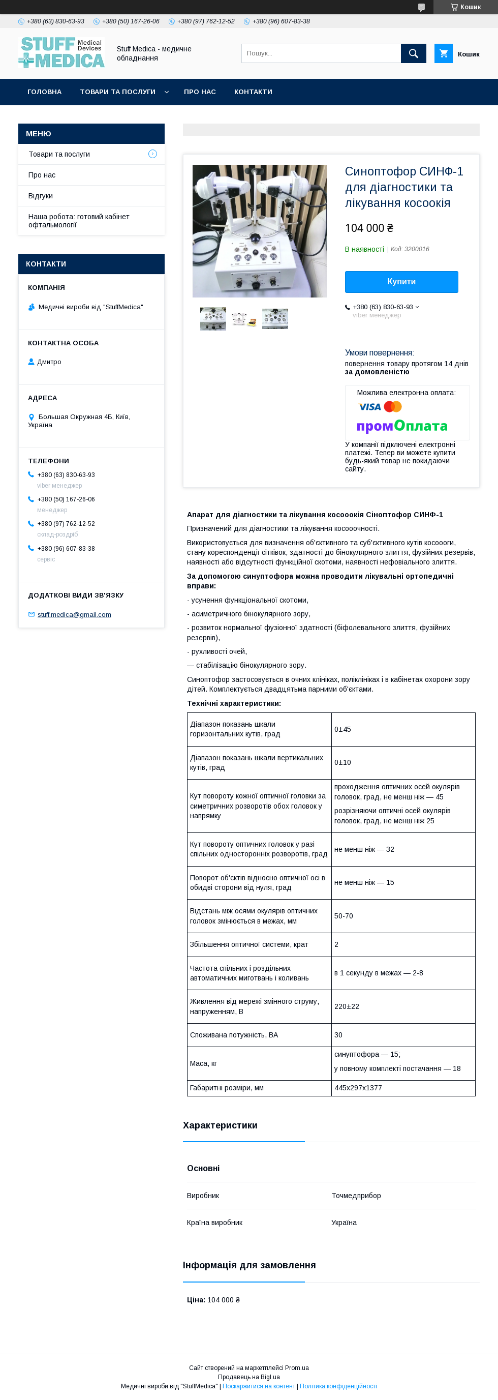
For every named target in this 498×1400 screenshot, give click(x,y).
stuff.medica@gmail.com (74, 614)
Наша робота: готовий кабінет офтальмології (79, 221)
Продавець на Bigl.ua (249, 1377)
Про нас (200, 92)
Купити (402, 281)
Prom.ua (297, 1368)
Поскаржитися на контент (259, 1386)
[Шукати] (413, 53)
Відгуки (40, 196)
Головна (44, 92)
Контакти (253, 92)
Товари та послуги (117, 92)
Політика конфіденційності (338, 1386)
